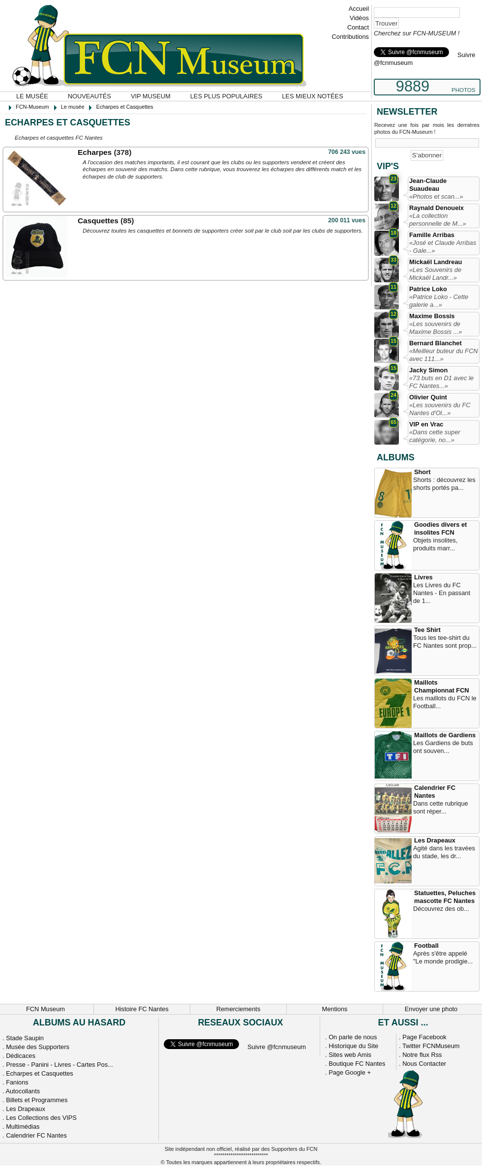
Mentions (335, 1009)
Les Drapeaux (434, 840)
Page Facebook (424, 1037)
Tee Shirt (427, 629)
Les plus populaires (226, 96)
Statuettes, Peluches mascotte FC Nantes (445, 896)
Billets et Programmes (36, 1100)
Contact (358, 27)
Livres (423, 577)
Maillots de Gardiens (445, 735)
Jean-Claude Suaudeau (428, 184)
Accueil (359, 8)
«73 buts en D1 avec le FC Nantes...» (441, 382)
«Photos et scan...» (436, 196)
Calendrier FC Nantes (434, 791)
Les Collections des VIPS (41, 1117)
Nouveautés (89, 96)
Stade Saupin (25, 1038)
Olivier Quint (428, 397)
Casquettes (98, 220)
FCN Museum (45, 1009)
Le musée (32, 96)
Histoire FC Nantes (141, 1009)
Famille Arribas (431, 235)
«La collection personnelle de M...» (437, 219)
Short (422, 472)
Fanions (17, 1082)
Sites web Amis (350, 1054)
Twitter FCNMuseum (431, 1046)
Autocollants (22, 1091)
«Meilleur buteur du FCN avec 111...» (443, 354)
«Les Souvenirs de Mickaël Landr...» (435, 273)
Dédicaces (20, 1055)
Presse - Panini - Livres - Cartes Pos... (59, 1064)
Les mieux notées (312, 96)
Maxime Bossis (431, 316)
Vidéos (359, 18)
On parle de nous (353, 1037)
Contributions (350, 36)
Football (426, 945)
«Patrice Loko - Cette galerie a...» (438, 300)
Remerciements (238, 1009)
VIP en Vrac (426, 424)
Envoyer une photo (431, 1009)
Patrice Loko (428, 289)
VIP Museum (151, 96)
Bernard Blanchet (435, 343)
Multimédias (22, 1126)
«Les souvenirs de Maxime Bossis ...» (435, 327)
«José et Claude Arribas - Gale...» (442, 246)
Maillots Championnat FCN (441, 686)
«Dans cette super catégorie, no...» (434, 436)
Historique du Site (353, 1046)
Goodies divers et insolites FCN (440, 528)
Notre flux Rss (422, 1054)
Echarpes (95, 152)
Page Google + (350, 1072)
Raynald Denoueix (436, 207)
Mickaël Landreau (435, 262)
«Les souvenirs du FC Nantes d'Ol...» (439, 409)
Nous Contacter (424, 1063)
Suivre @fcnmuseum (276, 1047)
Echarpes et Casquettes (39, 1073)
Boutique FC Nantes (357, 1063)
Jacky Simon (428, 370)
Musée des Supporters (37, 1047)
